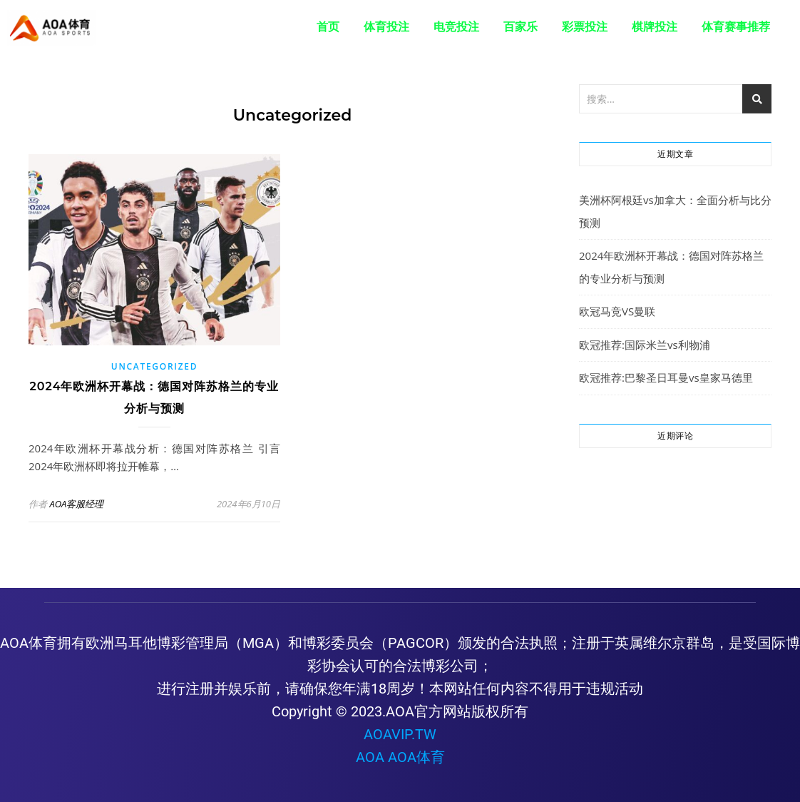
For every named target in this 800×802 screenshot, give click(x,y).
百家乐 (520, 27)
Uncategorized (154, 366)
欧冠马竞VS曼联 (617, 311)
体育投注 (386, 27)
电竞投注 (456, 27)
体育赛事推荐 (736, 27)
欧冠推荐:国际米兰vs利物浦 (644, 344)
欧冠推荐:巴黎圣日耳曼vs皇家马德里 (666, 377)
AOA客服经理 (76, 503)
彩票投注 (584, 27)
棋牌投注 (654, 27)
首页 (328, 27)
